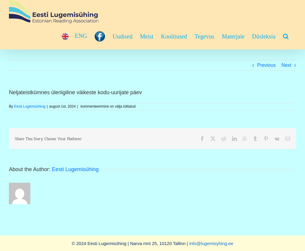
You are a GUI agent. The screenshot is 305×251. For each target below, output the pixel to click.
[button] (286, 36)
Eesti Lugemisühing (29, 106)
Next (286, 65)
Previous (266, 65)
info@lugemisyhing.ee (211, 243)
